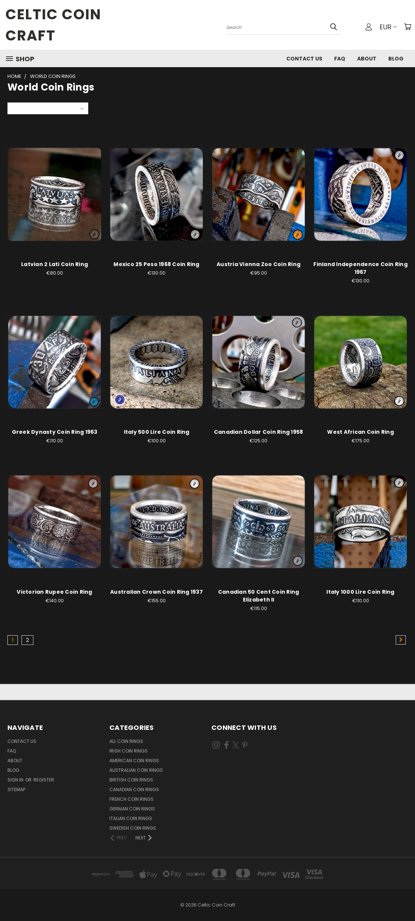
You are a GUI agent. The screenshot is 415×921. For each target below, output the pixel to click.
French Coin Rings (131, 799)
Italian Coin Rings (130, 818)
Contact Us (304, 58)
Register (43, 780)
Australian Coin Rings (136, 770)
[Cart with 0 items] (407, 26)
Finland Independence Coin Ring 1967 (360, 268)
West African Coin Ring (360, 432)
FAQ (339, 58)
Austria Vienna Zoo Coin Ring (258, 264)
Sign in (15, 780)
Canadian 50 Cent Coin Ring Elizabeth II (258, 595)
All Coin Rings (126, 741)
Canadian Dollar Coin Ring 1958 (258, 432)
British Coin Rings (131, 780)
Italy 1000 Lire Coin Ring (360, 592)
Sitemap (16, 789)
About (366, 58)
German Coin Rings (132, 809)
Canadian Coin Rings (134, 789)
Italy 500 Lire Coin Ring (157, 432)
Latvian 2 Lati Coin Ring (54, 264)
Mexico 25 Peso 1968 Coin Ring (156, 264)
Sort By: (20, 108)
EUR (388, 27)
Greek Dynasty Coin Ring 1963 (55, 432)
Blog (396, 58)
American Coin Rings (134, 760)
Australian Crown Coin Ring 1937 (156, 592)
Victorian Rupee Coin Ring (54, 592)
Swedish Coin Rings (132, 828)
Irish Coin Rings (128, 751)
